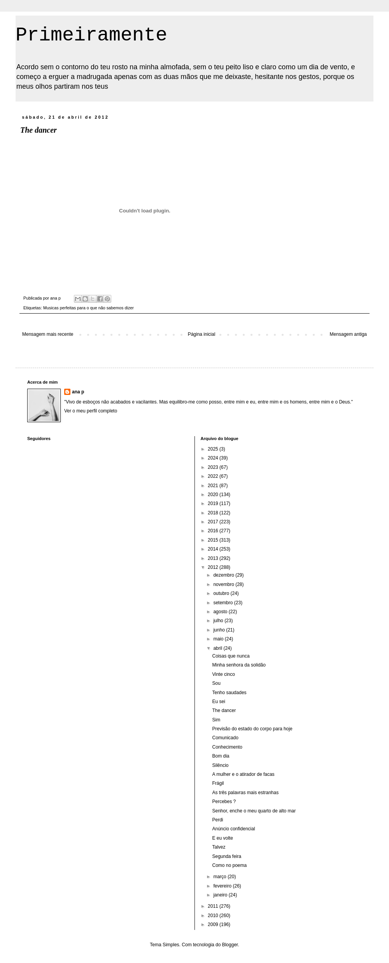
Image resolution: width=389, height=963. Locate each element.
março (220, 876)
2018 (213, 513)
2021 (213, 485)
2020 (213, 494)
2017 (213, 521)
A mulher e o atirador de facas (243, 774)
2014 (213, 549)
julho (218, 620)
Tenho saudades (229, 692)
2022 (213, 476)
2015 (213, 540)
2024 (213, 458)
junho (219, 630)
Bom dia (220, 756)
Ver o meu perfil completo (90, 411)
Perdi (217, 820)
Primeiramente (91, 35)
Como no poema (229, 865)
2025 (213, 449)
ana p (78, 392)
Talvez (218, 847)
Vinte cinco (223, 674)
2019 (213, 503)
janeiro (220, 895)
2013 (213, 558)
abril (218, 648)
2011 (213, 906)
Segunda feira (226, 856)
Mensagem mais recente (47, 334)
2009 (213, 924)
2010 (213, 915)
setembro (223, 602)
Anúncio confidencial (233, 828)
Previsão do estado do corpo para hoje (252, 728)
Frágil (218, 783)
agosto (220, 611)
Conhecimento (227, 747)
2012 (213, 567)
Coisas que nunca (230, 656)
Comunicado (225, 737)
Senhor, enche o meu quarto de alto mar (254, 811)
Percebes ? (224, 801)
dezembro (224, 575)
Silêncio (220, 765)
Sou (216, 683)
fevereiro (223, 886)
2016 (213, 530)
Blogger (230, 944)
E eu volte (222, 838)
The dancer (224, 710)
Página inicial (202, 334)
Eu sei (218, 701)
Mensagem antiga (348, 334)
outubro (221, 593)
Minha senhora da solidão (238, 665)
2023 (213, 467)
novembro (224, 584)
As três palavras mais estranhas (245, 792)
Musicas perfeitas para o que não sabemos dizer (88, 307)
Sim (216, 720)
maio (218, 639)
